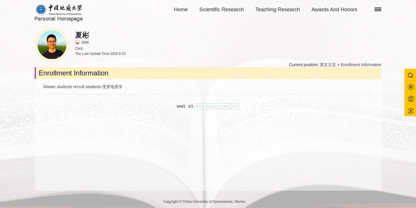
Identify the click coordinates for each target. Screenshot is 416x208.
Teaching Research (277, 9)
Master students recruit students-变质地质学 (82, 86)
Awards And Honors (334, 9)
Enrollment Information (361, 64)
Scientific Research (221, 9)
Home (181, 9)
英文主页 (328, 64)
